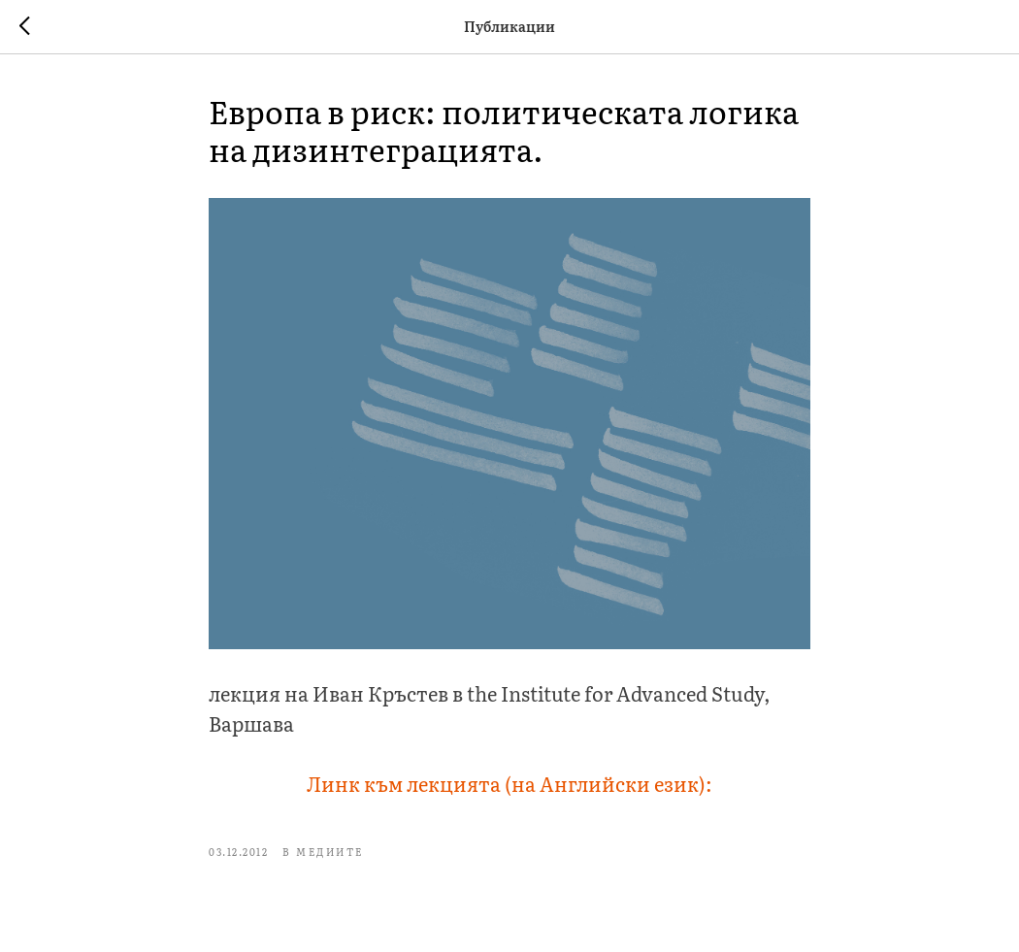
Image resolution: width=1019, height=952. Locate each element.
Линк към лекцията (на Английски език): (509, 783)
